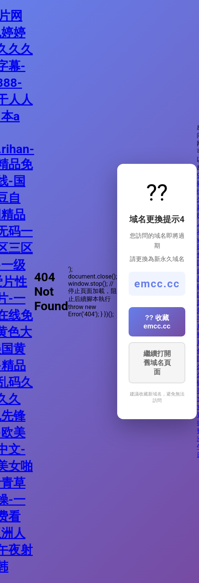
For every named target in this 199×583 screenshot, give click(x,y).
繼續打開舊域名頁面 (157, 363)
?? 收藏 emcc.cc (156, 322)
